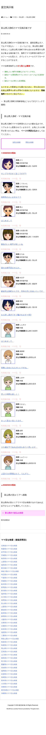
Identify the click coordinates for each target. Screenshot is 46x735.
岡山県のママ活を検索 (9, 648)
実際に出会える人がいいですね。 (14, 368)
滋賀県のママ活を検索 (9, 632)
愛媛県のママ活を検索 (9, 664)
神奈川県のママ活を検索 (10, 571)
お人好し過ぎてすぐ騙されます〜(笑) (16, 315)
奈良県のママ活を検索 (9, 629)
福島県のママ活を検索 (9, 565)
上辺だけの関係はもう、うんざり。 (15, 474)
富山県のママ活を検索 (9, 603)
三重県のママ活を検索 (9, 635)
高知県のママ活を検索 (9, 668)
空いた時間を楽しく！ (10, 394)
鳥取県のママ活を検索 (9, 642)
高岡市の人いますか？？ (11, 197)
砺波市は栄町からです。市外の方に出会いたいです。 (23, 291)
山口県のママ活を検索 (9, 655)
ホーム (5, 17)
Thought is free (35, 708)
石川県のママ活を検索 (9, 597)
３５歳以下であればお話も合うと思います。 (19, 447)
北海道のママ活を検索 (9, 546)
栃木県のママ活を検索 (9, 584)
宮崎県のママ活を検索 (9, 687)
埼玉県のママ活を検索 (9, 574)
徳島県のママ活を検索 (9, 658)
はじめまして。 (7, 341)
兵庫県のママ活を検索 (9, 623)
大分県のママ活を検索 (9, 684)
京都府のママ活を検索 (9, 626)
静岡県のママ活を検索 (9, 616)
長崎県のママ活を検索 (9, 677)
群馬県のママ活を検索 (9, 587)
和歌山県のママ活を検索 (10, 639)
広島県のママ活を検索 (9, 651)
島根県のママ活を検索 (9, 645)
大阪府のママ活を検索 (9, 619)
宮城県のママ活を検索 (9, 555)
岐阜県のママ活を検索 (9, 613)
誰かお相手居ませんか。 (11, 268)
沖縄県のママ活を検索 (9, 693)
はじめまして (6, 221)
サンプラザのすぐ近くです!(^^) (13, 174)
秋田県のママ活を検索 (9, 558)
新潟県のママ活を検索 (9, 590)
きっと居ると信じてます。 (12, 421)
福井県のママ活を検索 (9, 594)
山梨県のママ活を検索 (9, 607)
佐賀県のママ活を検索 (9, 674)
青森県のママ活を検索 (9, 549)
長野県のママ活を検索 (9, 600)
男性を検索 (29, 142)
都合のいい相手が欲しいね (12, 244)
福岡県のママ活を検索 (9, 671)
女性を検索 (16, 142)
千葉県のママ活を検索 (9, 578)
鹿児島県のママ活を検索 (10, 690)
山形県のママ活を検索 (9, 562)
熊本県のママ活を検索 (9, 680)
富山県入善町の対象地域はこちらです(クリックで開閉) (22, 103)
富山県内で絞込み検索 (14, 513)
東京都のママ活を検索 (9, 568)
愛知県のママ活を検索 (9, 610)
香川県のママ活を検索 (9, 661)
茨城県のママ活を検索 (9, 581)
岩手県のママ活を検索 (9, 552)
